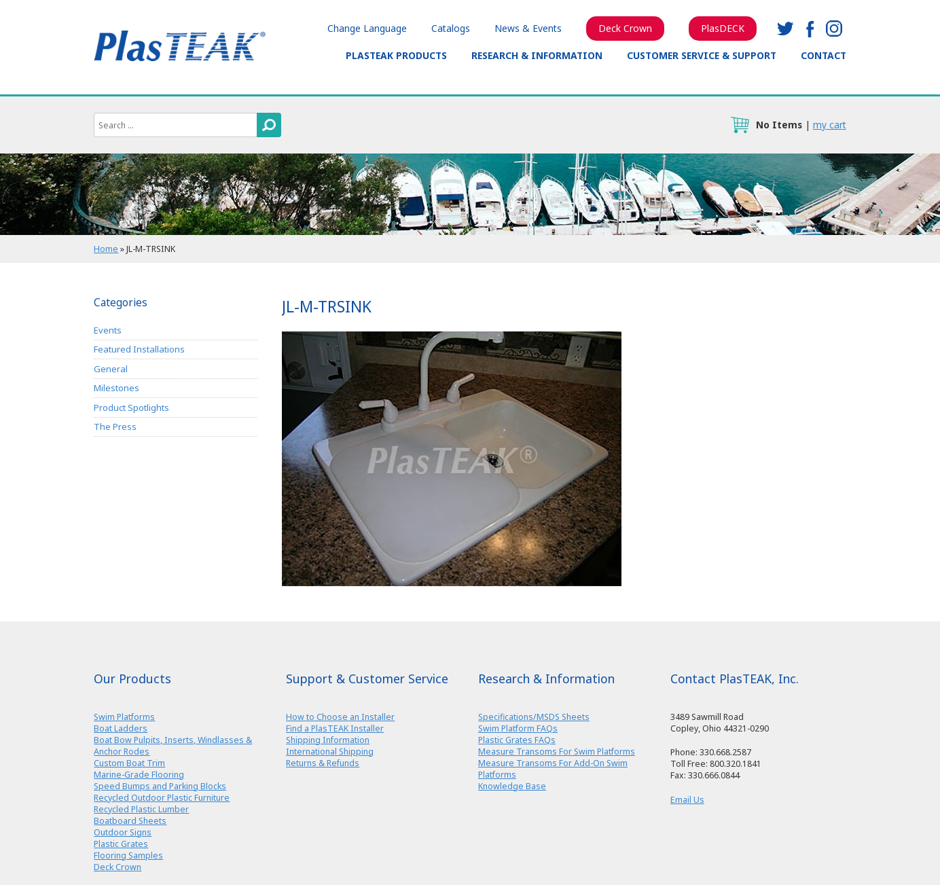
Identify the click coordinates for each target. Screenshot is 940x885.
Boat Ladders (120, 728)
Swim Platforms (124, 717)
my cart (829, 124)
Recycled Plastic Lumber (141, 809)
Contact (823, 55)
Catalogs (450, 28)
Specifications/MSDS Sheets (534, 717)
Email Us (687, 800)
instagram (834, 28)
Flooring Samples (128, 855)
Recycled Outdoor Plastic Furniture (162, 797)
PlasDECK (722, 28)
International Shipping (330, 751)
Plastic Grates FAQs (517, 740)
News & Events (528, 28)
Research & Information (536, 55)
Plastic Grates (121, 844)
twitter (785, 28)
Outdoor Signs (122, 832)
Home (106, 249)
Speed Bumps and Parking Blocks (160, 786)
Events (108, 330)
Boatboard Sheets (130, 821)
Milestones (116, 388)
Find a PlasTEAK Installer (335, 728)
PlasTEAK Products (396, 55)
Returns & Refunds (322, 763)
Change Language (367, 28)
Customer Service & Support (701, 55)
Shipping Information (327, 740)
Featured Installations (139, 349)
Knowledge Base (512, 786)
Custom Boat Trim (129, 763)
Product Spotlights (131, 407)
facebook (809, 28)
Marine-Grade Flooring (139, 774)
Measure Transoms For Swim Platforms (556, 751)
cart (739, 125)
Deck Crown (625, 28)
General (111, 369)
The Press (115, 426)
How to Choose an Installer (340, 717)
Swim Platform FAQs (518, 728)
